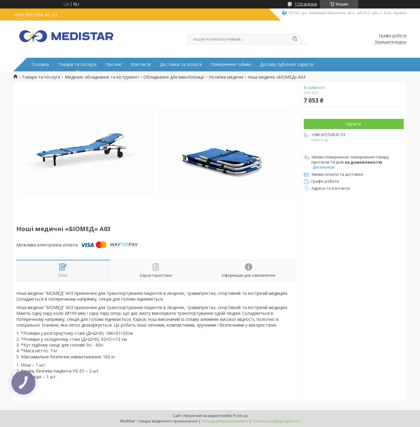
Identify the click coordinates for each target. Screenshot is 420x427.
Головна (40, 64)
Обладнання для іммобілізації (173, 77)
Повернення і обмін (231, 64)
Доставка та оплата (181, 64)
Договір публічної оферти (286, 64)
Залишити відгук (391, 42)
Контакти (141, 64)
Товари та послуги (77, 64)
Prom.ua (240, 415)
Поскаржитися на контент (225, 421)
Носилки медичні (226, 77)
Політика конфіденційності (276, 421)
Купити (353, 124)
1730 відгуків (306, 4)
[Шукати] (295, 39)
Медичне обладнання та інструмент (102, 77)
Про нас (114, 64)
